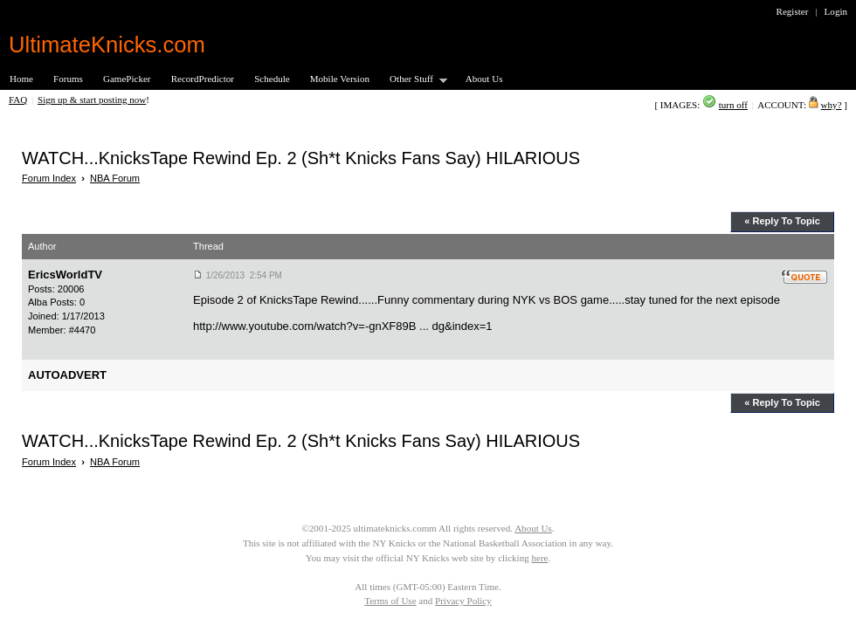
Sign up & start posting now (92, 99)
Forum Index (49, 178)
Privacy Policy (463, 600)
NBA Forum (115, 178)
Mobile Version (339, 78)
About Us (484, 78)
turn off (733, 105)
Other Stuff (413, 79)
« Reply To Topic (782, 221)
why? (831, 105)
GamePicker (127, 78)
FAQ (18, 99)
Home (21, 78)
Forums (68, 78)
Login (836, 11)
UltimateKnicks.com (107, 44)
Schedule (272, 78)
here (539, 558)
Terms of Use (390, 600)
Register (793, 11)
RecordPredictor (202, 78)
